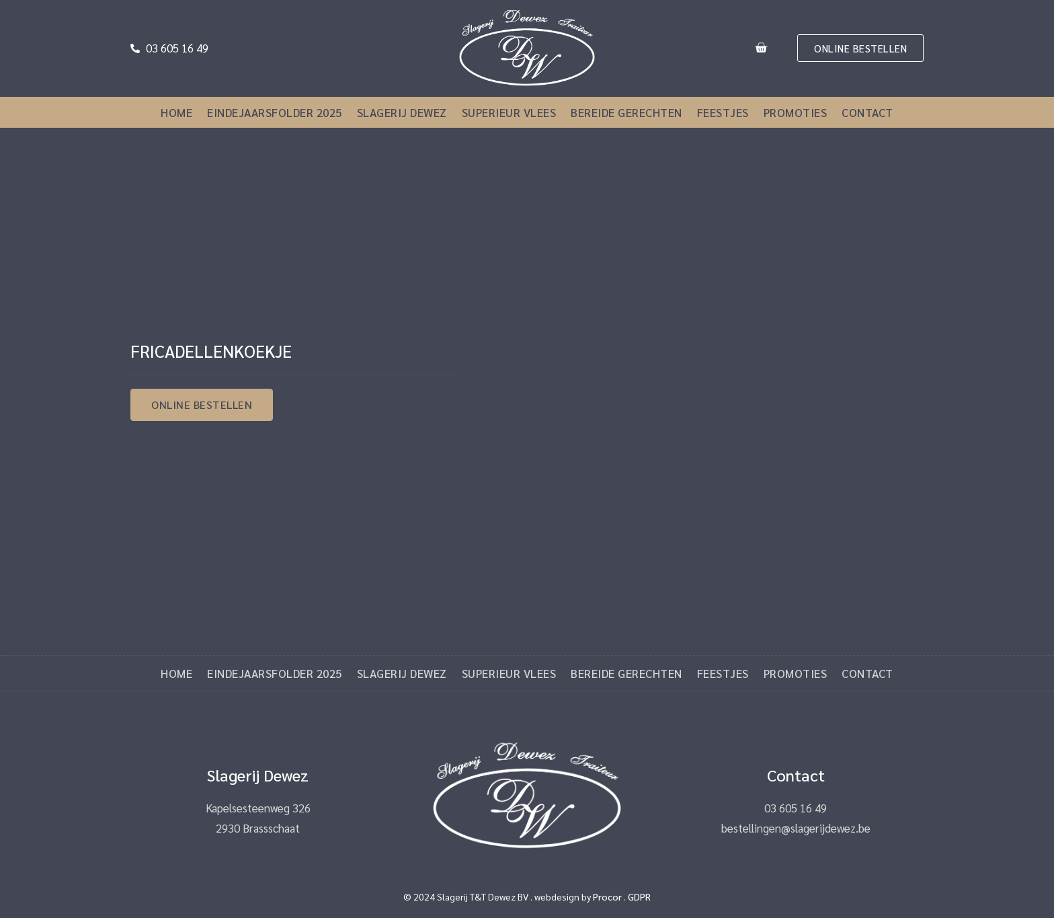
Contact (867, 112)
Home (176, 112)
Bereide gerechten (626, 112)
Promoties (795, 112)
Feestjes (723, 112)
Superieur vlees (509, 112)
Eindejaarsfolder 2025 (274, 112)
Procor (607, 896)
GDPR (639, 896)
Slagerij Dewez (402, 112)
